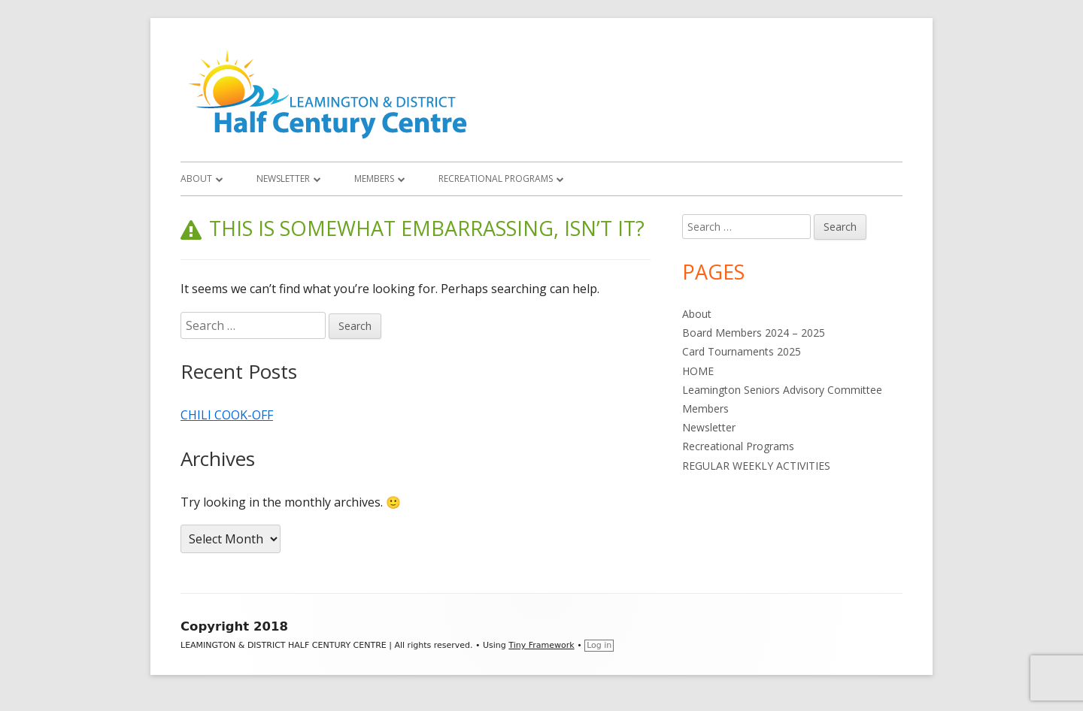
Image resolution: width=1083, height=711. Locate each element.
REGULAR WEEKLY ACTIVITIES (756, 465)
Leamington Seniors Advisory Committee (782, 390)
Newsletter (283, 178)
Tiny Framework (541, 645)
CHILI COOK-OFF (226, 415)
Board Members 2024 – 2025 (753, 332)
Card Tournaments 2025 (741, 351)
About (196, 178)
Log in (599, 645)
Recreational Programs (495, 178)
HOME (698, 371)
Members (374, 178)
